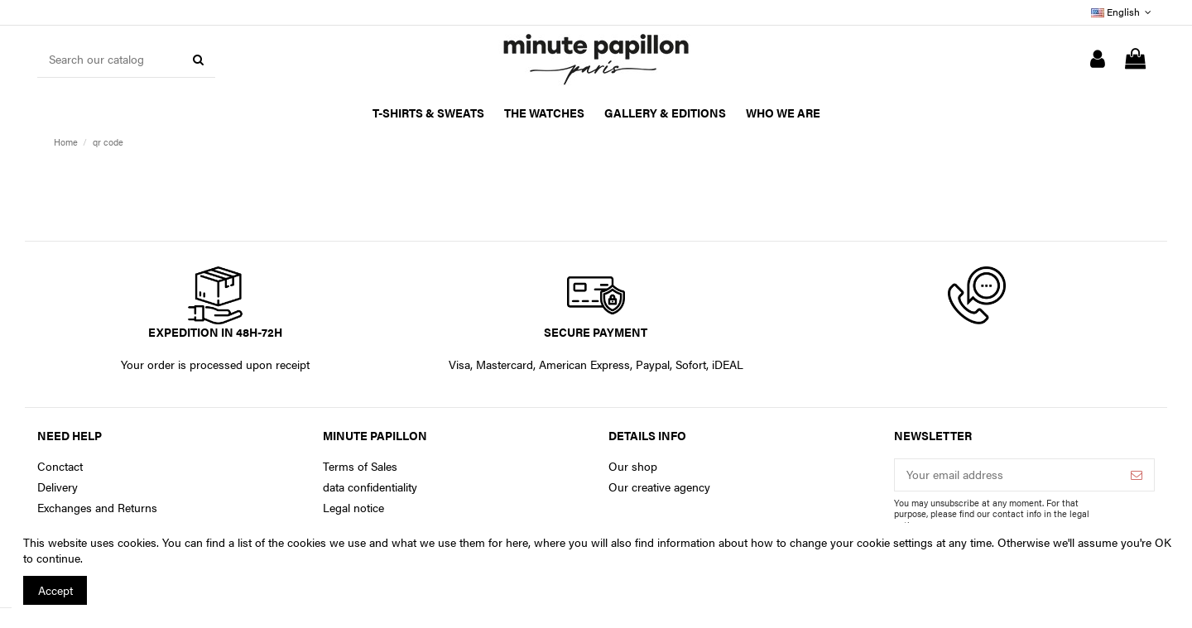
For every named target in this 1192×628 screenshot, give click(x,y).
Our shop (632, 466)
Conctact (60, 466)
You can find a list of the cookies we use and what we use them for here (345, 542)
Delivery (57, 487)
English (1123, 11)
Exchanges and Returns (97, 507)
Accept (55, 590)
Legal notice (353, 507)
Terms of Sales (360, 466)
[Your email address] (1007, 475)
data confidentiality (370, 487)
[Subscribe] (1136, 475)
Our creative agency (659, 487)
